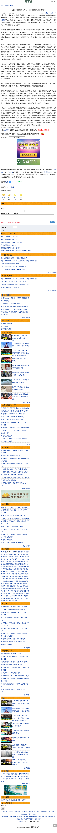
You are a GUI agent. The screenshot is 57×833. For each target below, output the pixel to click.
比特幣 (3, 577)
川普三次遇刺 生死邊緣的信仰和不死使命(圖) (14, 307)
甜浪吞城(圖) (5, 302)
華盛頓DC (31, 820)
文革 (13, 601)
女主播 (23, 589)
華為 (4, 565)
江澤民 (20, 567)
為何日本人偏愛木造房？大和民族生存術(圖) (14, 310)
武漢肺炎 (12, 552)
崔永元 (24, 567)
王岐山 (12, 565)
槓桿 (16, 575)
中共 (7, 570)
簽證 (21, 592)
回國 (24, 592)
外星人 (6, 601)
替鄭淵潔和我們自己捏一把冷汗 (10, 249)
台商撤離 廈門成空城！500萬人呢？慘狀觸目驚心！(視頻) (20, 704)
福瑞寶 (39, 817)
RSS (34, 815)
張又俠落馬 (4, 327)
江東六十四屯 (5, 587)
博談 (11, 801)
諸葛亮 (5, 599)
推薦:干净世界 (6, 817)
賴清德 (21, 552)
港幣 (13, 577)
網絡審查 (19, 584)
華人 (2, 592)
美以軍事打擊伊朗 (6, 324)
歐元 (7, 577)
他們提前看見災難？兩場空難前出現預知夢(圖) (15, 478)
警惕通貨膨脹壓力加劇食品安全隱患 (11, 243)
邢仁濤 (12, 779)
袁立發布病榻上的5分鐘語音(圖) (10, 288)
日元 (10, 577)
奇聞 (2, 601)
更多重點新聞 (25, 403)
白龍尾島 (24, 587)
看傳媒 (35, 817)
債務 (13, 575)
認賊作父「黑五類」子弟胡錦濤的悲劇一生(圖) (15, 676)
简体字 (21, 822)
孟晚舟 (17, 565)
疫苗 (13, 562)
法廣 (15, 572)
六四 (7, 562)
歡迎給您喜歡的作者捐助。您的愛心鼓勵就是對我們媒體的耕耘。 (20, 134)
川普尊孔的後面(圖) (7, 437)
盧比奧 (26, 552)
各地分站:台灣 (20, 820)
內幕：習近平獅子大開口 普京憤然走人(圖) (13, 267)
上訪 (10, 584)
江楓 (19, 779)
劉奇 (22, 597)
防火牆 (26, 582)
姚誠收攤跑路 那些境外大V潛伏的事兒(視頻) (14, 259)
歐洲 (36, 820)
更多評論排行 (52, 273)
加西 (39, 820)
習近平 (6, 557)
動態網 (50, 817)
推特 (30, 815)
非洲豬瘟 (7, 582)
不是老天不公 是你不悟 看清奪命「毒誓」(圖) (15, 409)
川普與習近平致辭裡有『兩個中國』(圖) (13, 415)
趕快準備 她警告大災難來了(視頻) (11, 654)
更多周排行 (26, 547)
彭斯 (28, 565)
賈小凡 (16, 775)
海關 (15, 592)
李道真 (21, 775)
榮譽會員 (10, 172)
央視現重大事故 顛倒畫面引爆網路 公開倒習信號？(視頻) (20, 755)
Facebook (24, 815)
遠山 (2, 777)
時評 (11, 5)
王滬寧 (15, 567)
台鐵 (21, 555)
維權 (2, 584)
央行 (10, 575)
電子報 (11, 812)
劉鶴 (11, 567)
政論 (8, 801)
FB (24, 572)
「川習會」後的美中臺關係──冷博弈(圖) (13, 270)
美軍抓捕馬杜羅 (6, 330)
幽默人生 (13, 599)
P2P (14, 582)
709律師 (6, 584)
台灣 (10, 579)
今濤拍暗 (8, 775)
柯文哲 (17, 562)
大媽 (25, 579)
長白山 (19, 587)
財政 (23, 577)
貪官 (14, 570)
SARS (6, 589)
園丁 (19, 777)
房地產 (17, 577)
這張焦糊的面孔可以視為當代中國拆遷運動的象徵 (16, 251)
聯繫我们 (44, 812)
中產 (2, 579)
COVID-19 (6, 555)
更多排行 (27, 696)
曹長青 (27, 779)
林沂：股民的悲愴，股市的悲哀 (10, 237)
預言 (27, 599)
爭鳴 (5, 801)
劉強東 (21, 579)
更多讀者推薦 (52, 291)
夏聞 (5, 777)
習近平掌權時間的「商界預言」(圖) (12, 665)
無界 (53, 817)
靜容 (4, 779)
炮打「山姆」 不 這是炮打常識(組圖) (12, 420)
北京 (17, 579)
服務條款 (25, 812)
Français (26, 822)
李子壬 (23, 779)
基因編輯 (21, 582)
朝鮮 (26, 572)
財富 (26, 577)
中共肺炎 (4, 552)
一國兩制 (11, 572)
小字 (55, 13)
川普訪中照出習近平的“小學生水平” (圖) (13, 516)
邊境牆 (24, 565)
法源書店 (21, 817)
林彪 (19, 597)
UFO (26, 562)
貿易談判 (7, 567)
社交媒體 (20, 572)
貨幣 (22, 575)
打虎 (27, 570)
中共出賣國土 (22, 560)
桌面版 (5, 812)
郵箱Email (3, 806)
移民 (5, 592)
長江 (2, 560)
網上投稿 (51, 812)
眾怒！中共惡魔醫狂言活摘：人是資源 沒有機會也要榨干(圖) (19, 262)
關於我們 (17, 812)
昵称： (3, 208)
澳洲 (17, 594)
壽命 (10, 601)
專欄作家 (5, 772)
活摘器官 (25, 584)
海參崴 (6, 579)
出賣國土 (16, 557)
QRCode (14, 182)
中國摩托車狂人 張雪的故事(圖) (10, 304)
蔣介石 (6, 597)
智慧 (18, 599)
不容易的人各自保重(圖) (8, 481)
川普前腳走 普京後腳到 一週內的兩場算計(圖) (15, 428)
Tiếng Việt (32, 822)
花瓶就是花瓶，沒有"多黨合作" (10, 246)
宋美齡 (11, 597)
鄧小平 (15, 597)
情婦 (18, 570)
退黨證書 (44, 817)
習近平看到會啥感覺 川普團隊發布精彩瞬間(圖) (15, 285)
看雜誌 (26, 817)
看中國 (6, 572)
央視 (27, 589)
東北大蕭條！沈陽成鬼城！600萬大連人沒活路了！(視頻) (20, 339)
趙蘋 (25, 777)
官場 (2, 572)
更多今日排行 (25, 489)
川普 (17, 552)
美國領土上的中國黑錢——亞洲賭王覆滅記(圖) (15, 299)
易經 (8, 599)
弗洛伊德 (22, 562)
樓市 (20, 577)
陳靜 (11, 777)
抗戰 (26, 594)
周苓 (8, 777)
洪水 (5, 560)
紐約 (26, 820)
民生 (5, 594)
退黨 (10, 562)
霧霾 (17, 582)
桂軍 (23, 594)
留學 (12, 592)
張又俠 (11, 557)
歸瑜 (24, 775)
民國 (20, 594)
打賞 (47, 13)
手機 (24, 599)
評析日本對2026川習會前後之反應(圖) (12, 417)
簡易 (12, 775)
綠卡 (2, 594)
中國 (3, 20)
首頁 (2, 5)
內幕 (4, 570)
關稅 (20, 565)
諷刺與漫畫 (16, 801)
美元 (19, 575)
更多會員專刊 (25, 318)
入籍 (27, 592)
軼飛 (27, 775)
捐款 (38, 812)
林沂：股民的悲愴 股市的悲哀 (10, 240)
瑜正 (16, 779)
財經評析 (23, 801)
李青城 (8, 779)
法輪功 (14, 584)
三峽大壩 (21, 557)
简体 (52, 1)
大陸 (11, 582)
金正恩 (8, 565)
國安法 (25, 555)
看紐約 (31, 817)
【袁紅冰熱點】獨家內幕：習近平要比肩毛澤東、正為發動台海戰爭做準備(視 (20, 354)
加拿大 (3, 575)
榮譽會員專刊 (7, 296)
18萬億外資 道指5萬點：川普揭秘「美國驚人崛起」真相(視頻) (20, 763)
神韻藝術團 (14, 817)
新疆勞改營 (11, 589)
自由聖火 (6, 130)
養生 (16, 601)
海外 (9, 594)
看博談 (7, 5)
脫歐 (7, 575)
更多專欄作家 (25, 784)
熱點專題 (5, 321)
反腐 (24, 570)
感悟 (21, 599)
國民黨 (17, 555)
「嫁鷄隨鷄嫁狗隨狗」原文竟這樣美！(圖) (14, 470)
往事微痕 (14, 560)
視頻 (3, 699)
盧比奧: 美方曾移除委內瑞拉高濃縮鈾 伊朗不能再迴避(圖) (20, 397)
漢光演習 (12, 555)
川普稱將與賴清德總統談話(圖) (10, 264)
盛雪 (22, 777)
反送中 (11, 570)
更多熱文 (27, 649)
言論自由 (18, 589)
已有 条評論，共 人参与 (9, 213)
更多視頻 (27, 769)
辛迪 (2, 782)
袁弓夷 (9, 560)
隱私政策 (32, 812)
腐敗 (21, 570)
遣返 (18, 592)
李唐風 (15, 777)
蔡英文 (14, 579)
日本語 (37, 822)
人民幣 (26, 575)
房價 (28, 579)
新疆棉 (27, 557)
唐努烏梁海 (13, 587)
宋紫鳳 (3, 775)
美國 (2, 567)
